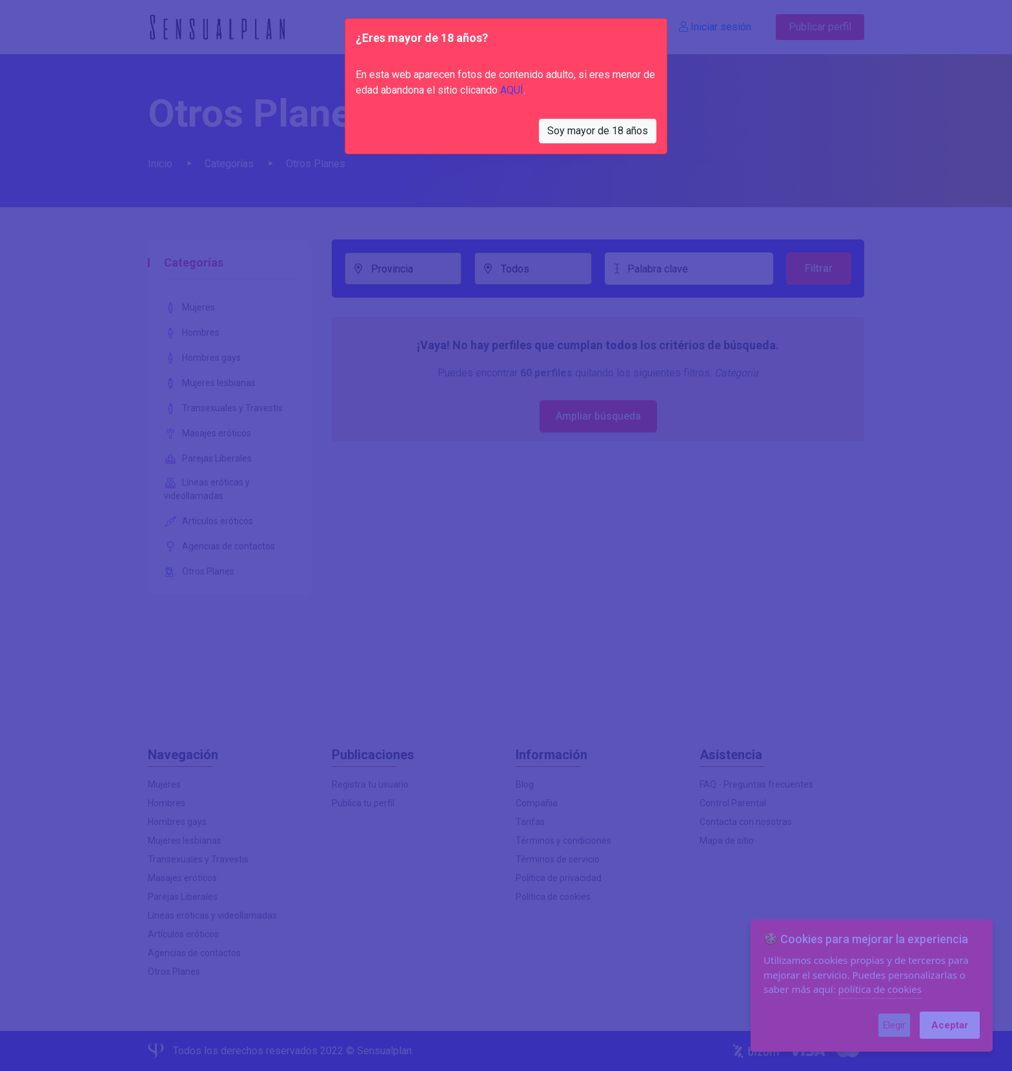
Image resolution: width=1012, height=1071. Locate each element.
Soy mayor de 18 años (597, 131)
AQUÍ (511, 90)
